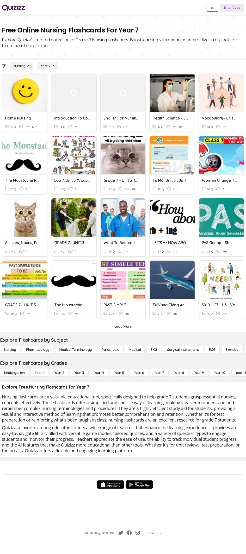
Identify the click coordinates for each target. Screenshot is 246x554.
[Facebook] (129, 533)
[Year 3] (79, 373)
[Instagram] (137, 533)
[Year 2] (59, 373)
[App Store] (110, 484)
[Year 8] (179, 373)
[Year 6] (139, 373)
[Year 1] (39, 373)
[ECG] (212, 349)
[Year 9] (199, 373)
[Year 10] (219, 373)
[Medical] (135, 349)
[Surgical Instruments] (183, 349)
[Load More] (123, 326)
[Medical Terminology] (75, 349)
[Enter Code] (232, 8)
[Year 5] (119, 373)
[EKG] (154, 349)
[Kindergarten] (14, 373)
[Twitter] (120, 533)
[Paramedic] (110, 349)
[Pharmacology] (37, 349)
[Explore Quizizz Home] (13, 8)
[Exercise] (231, 349)
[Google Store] (139, 484)
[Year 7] (47, 66)
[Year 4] (99, 373)
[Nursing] (21, 66)
